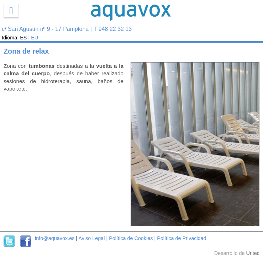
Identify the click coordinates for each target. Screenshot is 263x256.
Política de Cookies (131, 238)
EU (34, 37)
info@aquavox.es (54, 238)
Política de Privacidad (181, 238)
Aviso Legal (91, 238)
